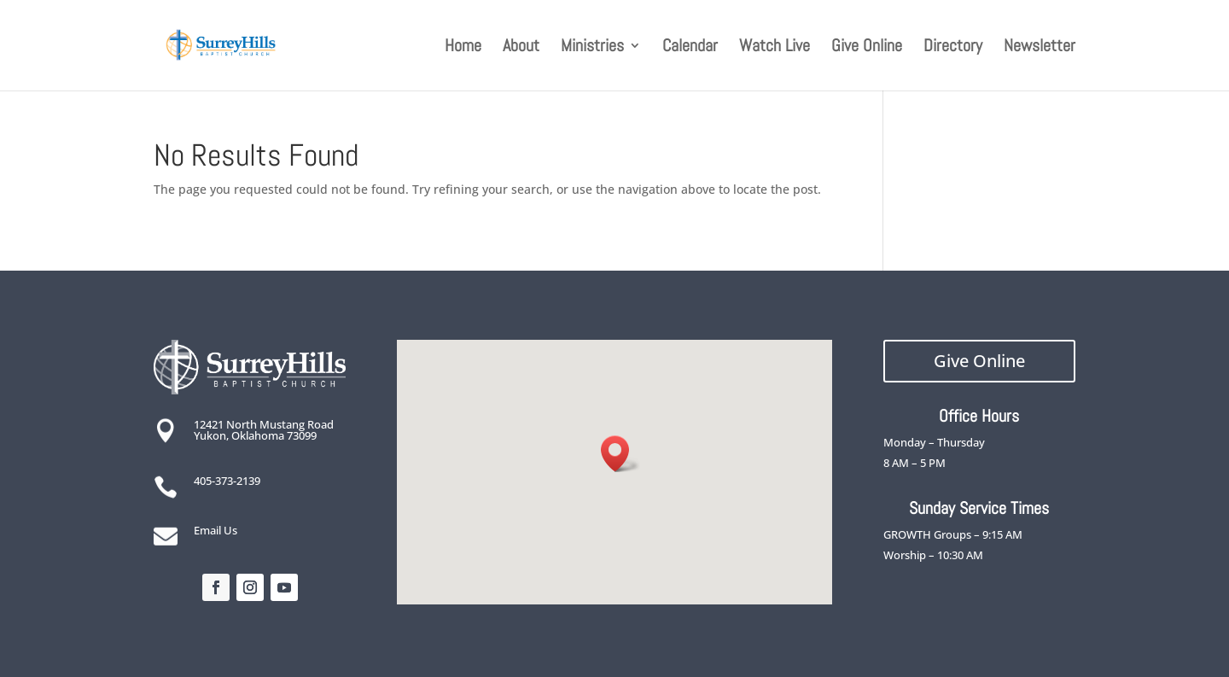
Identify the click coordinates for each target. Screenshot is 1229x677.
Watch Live (774, 47)
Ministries (592, 47)
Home (463, 47)
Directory (952, 47)
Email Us (215, 530)
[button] (620, 453)
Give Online (866, 47)
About (521, 47)
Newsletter (1039, 47)
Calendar (690, 47)
